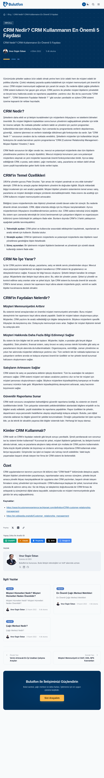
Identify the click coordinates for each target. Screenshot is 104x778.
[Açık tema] (84, 4)
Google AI (64, 541)
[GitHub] (28, 567)
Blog (9, 14)
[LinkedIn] (24, 567)
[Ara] (93, 4)
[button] (98, 4)
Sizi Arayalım (51, 698)
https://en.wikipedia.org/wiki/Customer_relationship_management (37, 516)
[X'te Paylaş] (13, 528)
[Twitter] (20, 567)
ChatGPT (10, 541)
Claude (24, 541)
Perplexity (37, 541)
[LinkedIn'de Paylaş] (18, 528)
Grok (51, 541)
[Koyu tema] (88, 4)
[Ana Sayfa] (4, 14)
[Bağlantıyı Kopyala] (23, 528)
